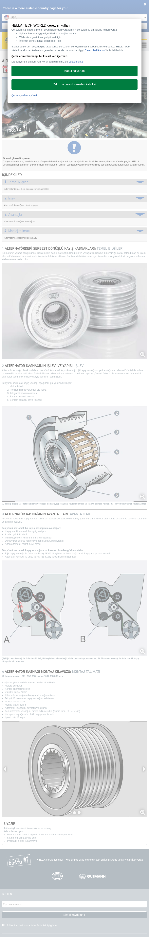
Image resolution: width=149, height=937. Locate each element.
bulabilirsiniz (76, 61)
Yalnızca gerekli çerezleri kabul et (74, 84)
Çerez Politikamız (95, 50)
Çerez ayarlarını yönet (24, 95)
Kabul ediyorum (74, 70)
